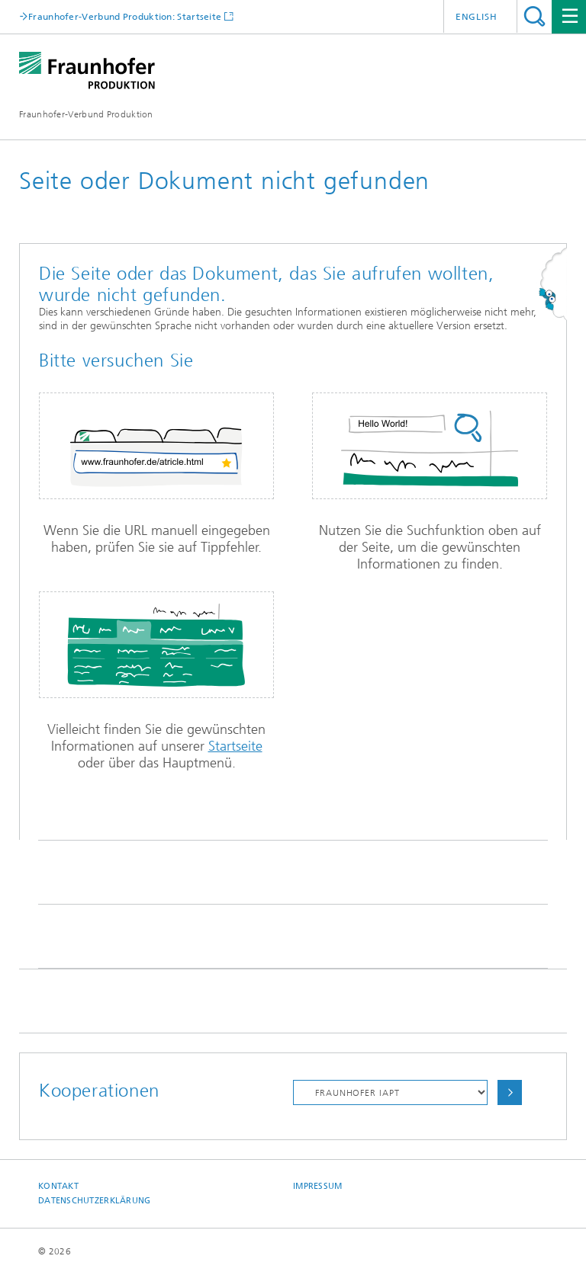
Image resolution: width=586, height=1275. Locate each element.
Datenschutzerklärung (94, 1201)
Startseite (235, 746)
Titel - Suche (534, 16)
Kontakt (58, 1186)
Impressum (317, 1186)
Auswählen (509, 1092)
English (476, 16)
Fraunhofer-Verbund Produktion (86, 114)
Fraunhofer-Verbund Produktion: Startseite (124, 16)
